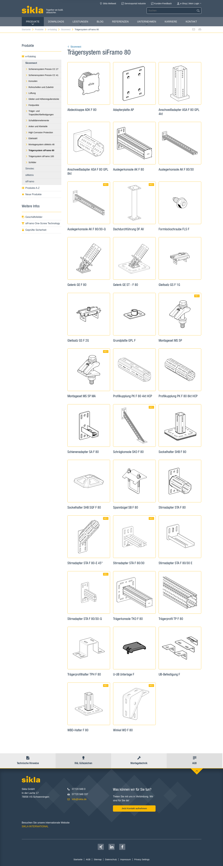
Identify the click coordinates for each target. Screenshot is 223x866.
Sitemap (98, 859)
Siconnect (67, 29)
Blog (100, 21)
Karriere (171, 21)
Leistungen (80, 22)
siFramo (29, 181)
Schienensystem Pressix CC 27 (41, 69)
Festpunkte (32, 105)
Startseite (28, 29)
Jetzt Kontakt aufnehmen (134, 808)
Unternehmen (146, 22)
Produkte (33, 22)
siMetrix (29, 175)
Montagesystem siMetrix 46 (39, 144)
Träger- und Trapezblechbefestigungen (39, 113)
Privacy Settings (141, 859)
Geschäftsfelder (32, 217)
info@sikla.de (79, 799)
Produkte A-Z (31, 188)
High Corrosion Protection (39, 132)
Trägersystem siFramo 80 (87, 29)
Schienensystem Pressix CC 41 (41, 75)
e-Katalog (54, 29)
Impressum (125, 859)
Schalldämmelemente (37, 120)
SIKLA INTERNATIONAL (35, 826)
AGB (88, 859)
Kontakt (191, 21)
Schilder (30, 162)
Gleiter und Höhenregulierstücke (42, 99)
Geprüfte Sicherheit (34, 230)
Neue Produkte (32, 194)
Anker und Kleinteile (36, 126)
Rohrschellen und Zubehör (39, 87)
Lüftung (30, 93)
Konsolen (31, 81)
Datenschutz (111, 859)
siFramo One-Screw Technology (41, 223)
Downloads (56, 21)
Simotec (29, 168)
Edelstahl (31, 138)
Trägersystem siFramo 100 (39, 156)
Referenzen (120, 21)
